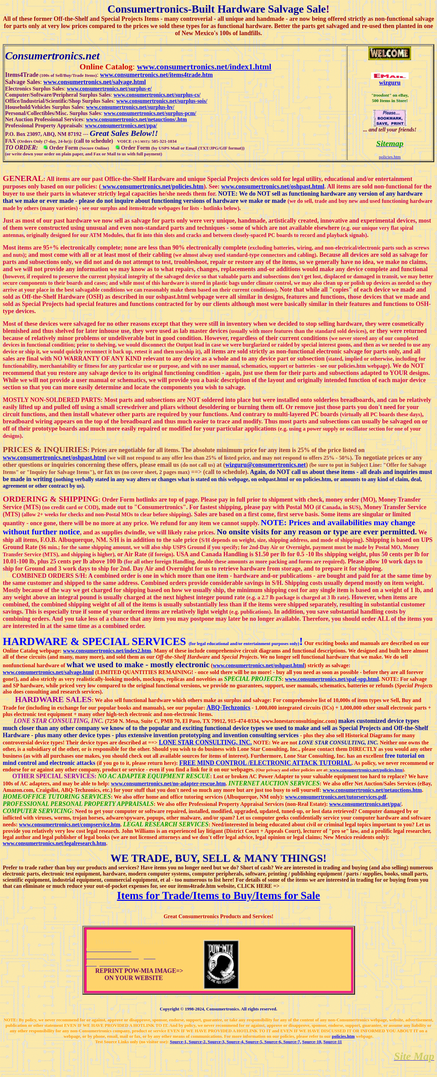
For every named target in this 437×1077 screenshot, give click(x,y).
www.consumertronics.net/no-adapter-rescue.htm (168, 783)
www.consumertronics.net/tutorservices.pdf (335, 797)
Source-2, (198, 1041)
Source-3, (217, 1041)
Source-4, (236, 1041)
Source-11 (332, 1041)
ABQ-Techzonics (228, 707)
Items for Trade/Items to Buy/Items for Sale (218, 895)
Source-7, (292, 1041)
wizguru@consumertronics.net (265, 464)
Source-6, (273, 1041)
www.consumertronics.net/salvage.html (48, 672)
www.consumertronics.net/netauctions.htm (372, 790)
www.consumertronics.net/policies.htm (152, 186)
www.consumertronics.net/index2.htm (107, 651)
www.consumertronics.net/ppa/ (365, 804)
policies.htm (390, 156)
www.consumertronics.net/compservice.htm (70, 824)
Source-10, (312, 1041)
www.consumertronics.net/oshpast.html (272, 186)
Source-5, (254, 1041)
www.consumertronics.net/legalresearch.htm (54, 843)
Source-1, (179, 1041)
